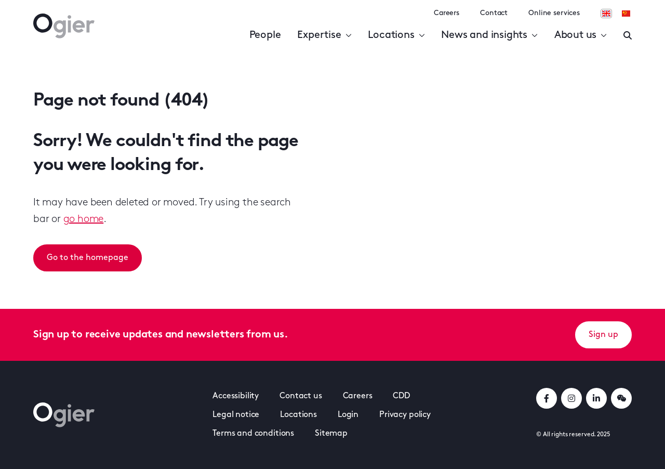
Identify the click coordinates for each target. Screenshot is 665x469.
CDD (401, 396)
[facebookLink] (546, 398)
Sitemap (331, 433)
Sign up (603, 335)
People (265, 35)
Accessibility (235, 396)
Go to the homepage (87, 258)
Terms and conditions (253, 433)
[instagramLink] (571, 398)
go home (83, 219)
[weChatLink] (621, 398)
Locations (396, 35)
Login (348, 415)
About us (580, 35)
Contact (494, 13)
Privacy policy (405, 415)
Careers (446, 13)
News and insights (489, 35)
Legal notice (235, 415)
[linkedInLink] (596, 398)
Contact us (301, 396)
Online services (554, 13)
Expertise (324, 35)
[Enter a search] (627, 35)
